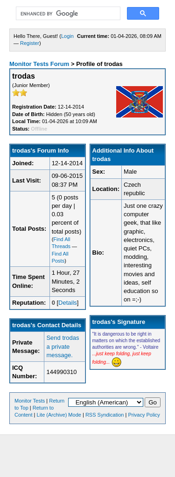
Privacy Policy (144, 415)
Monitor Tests (29, 401)
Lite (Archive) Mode (59, 415)
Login (67, 36)
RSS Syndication (104, 415)
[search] (67, 13)
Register (29, 43)
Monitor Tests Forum (39, 63)
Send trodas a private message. (62, 346)
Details (67, 302)
